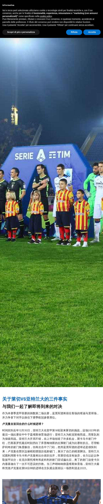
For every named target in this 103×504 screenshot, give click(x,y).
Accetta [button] (92, 32)
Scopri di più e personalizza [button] (21, 32)
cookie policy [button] (46, 16)
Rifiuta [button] (74, 32)
